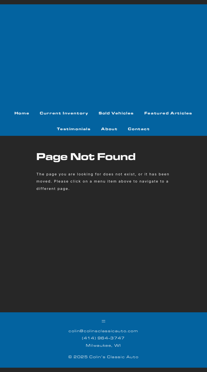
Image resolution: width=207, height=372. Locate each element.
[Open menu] (103, 321)
